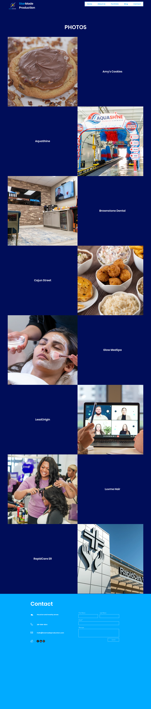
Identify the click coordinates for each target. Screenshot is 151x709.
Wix (58, 705)
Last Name (103, 612)
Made (29, 4)
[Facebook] (38, 641)
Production (27, 8)
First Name (82, 612)
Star (22, 4)
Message (81, 627)
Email (80, 620)
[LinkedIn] (41, 641)
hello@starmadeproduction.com (50, 633)
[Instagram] (44, 641)
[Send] (113, 640)
